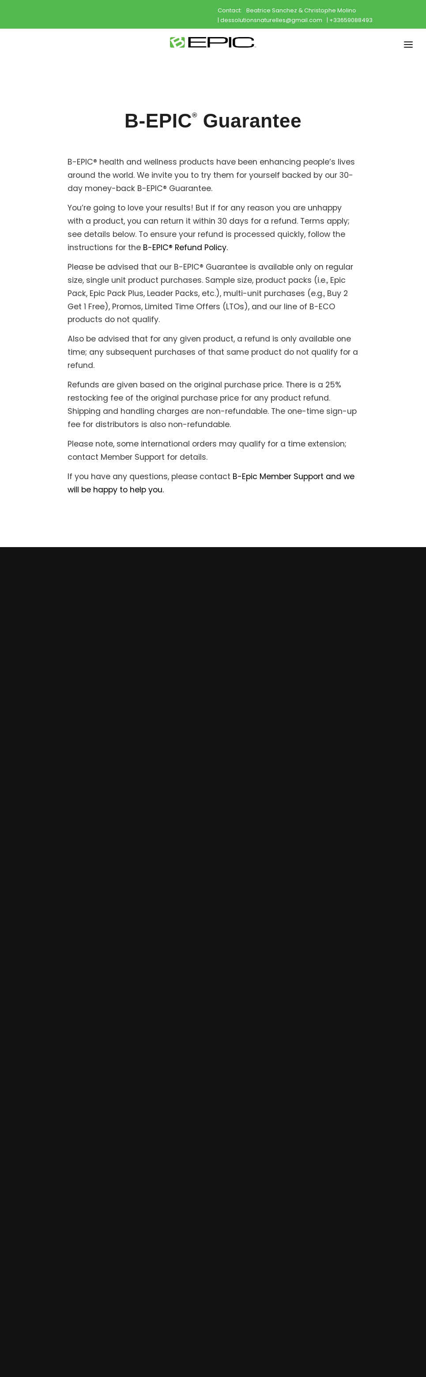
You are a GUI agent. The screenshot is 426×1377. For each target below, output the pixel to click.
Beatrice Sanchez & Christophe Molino (301, 10)
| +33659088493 (350, 20)
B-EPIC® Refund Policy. (185, 247)
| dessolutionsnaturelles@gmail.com (270, 20)
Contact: (230, 10)
